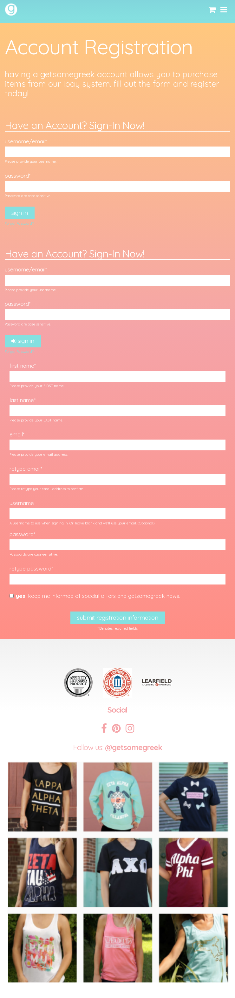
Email (16, 434)
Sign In (19, 212)
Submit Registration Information (117, 617)
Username (22, 503)
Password (17, 175)
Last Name (22, 400)
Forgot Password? (19, 223)
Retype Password (30, 568)
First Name (22, 365)
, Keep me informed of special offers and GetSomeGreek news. (95, 595)
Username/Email (25, 141)
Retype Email (25, 468)
